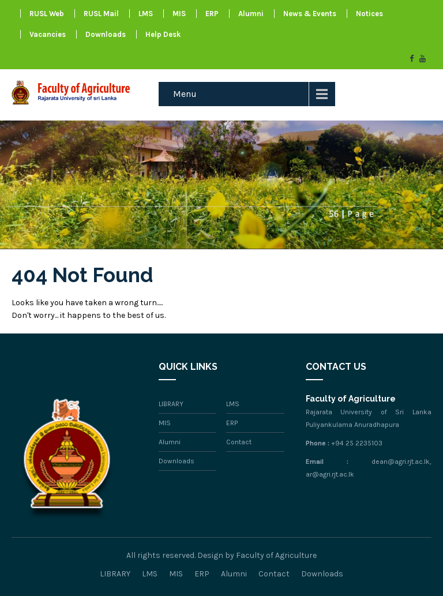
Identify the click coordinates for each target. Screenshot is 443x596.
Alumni (251, 13)
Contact (238, 442)
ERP (212, 13)
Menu (185, 93)
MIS (179, 13)
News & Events (309, 13)
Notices (369, 13)
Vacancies (47, 34)
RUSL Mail (101, 13)
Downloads (105, 34)
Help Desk (163, 34)
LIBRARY (171, 404)
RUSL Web (46, 13)
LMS (145, 13)
